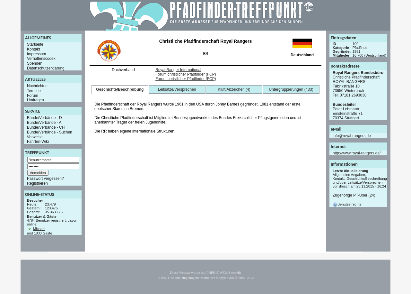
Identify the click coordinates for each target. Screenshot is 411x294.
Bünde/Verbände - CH (46, 127)
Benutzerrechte (347, 204)
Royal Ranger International (178, 70)
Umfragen (35, 100)
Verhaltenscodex (41, 58)
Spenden (34, 63)
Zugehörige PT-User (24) (354, 195)
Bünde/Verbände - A (44, 122)
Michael (39, 229)
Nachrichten (37, 86)
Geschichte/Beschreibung (120, 89)
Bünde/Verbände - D (44, 117)
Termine (34, 90)
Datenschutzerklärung (46, 68)
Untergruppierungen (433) (291, 89)
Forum (32, 95)
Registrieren (37, 183)
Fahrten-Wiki (38, 141)
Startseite (35, 44)
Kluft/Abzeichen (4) (234, 89)
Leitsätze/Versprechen (177, 89)
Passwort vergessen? (45, 178)
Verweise (35, 136)
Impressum (36, 53)
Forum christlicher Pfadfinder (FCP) (185, 74)
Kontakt (33, 49)
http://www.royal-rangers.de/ (356, 153)
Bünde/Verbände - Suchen (49, 132)
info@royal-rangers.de (352, 135)
